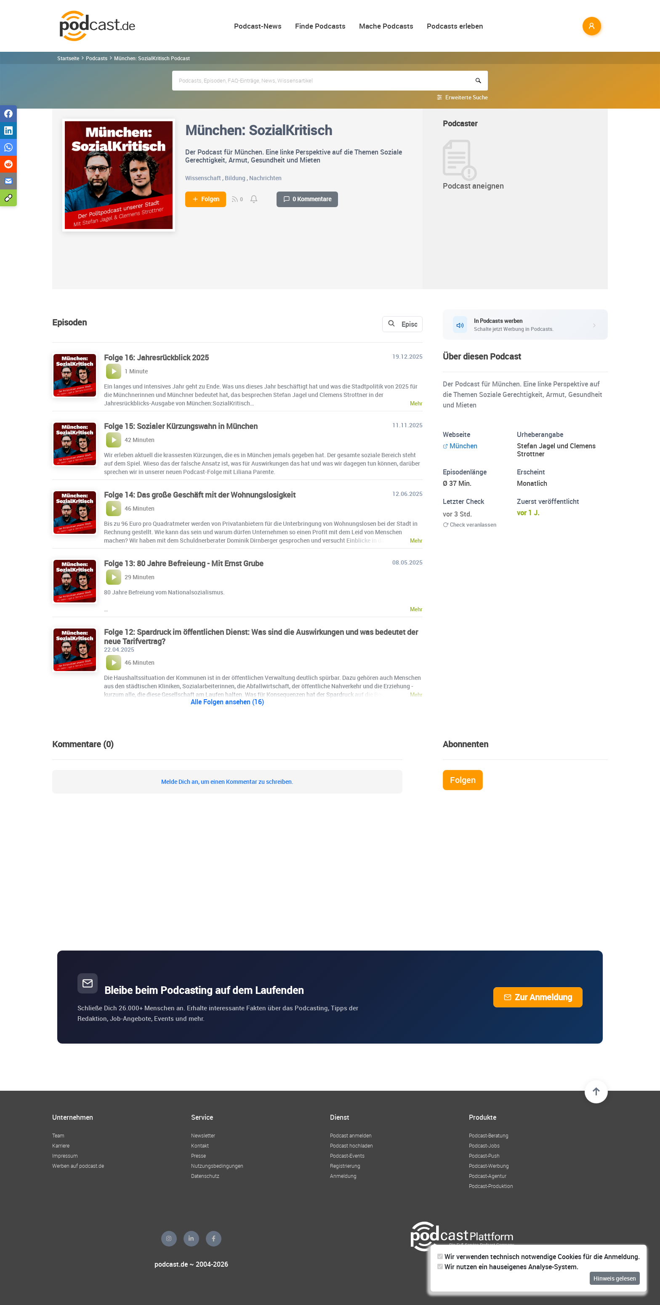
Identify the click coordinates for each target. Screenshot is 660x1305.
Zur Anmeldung (538, 997)
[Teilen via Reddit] (8, 164)
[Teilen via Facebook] (8, 113)
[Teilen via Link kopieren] (8, 197)
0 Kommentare (307, 199)
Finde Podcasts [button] (320, 26)
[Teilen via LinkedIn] (8, 130)
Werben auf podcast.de (78, 1165)
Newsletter (203, 1135)
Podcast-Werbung (489, 1165)
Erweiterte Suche (466, 97)
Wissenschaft (203, 178)
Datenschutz (205, 1175)
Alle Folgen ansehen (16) (227, 701)
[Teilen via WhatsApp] (8, 147)
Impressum (65, 1155)
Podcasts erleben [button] (455, 26)
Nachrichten (265, 178)
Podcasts (96, 58)
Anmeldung (343, 1175)
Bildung (235, 178)
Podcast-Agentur (487, 1175)
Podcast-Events (347, 1155)
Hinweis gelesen (614, 1278)
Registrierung (345, 1165)
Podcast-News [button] (258, 26)
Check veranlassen (469, 524)
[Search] (345, 324)
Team (58, 1135)
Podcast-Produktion (491, 1185)
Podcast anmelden (351, 1135)
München (460, 445)
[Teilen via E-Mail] (8, 181)
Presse (198, 1155)
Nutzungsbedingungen (217, 1165)
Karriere (60, 1145)
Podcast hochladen (351, 1145)
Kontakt (200, 1145)
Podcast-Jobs (484, 1145)
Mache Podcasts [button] (386, 26)
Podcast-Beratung (488, 1135)
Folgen (205, 199)
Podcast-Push (484, 1155)
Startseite (68, 58)
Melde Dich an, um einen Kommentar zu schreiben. (227, 782)
